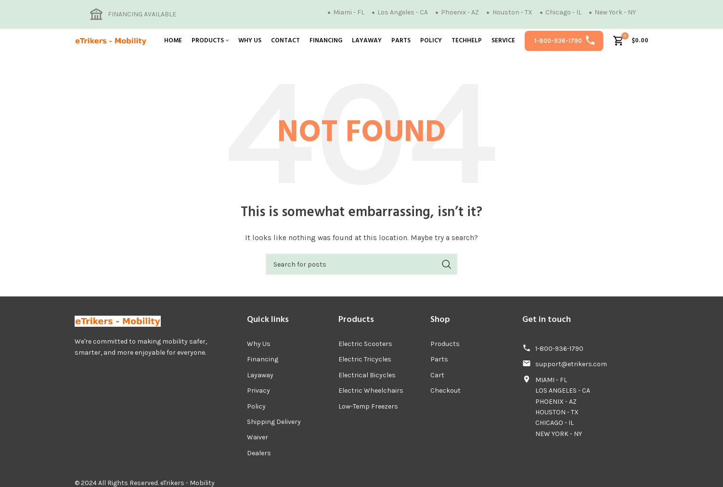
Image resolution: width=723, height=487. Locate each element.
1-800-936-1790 (558, 40)
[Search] (361, 264)
